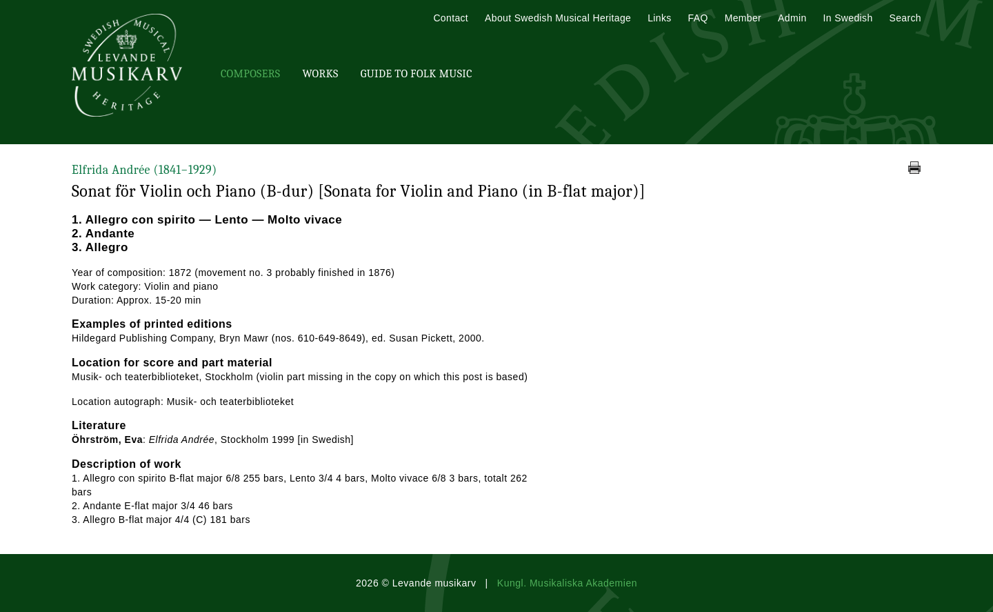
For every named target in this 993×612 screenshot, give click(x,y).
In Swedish (848, 17)
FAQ (698, 17)
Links (659, 17)
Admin (792, 17)
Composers (250, 74)
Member (743, 17)
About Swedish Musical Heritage (558, 17)
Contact (450, 17)
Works (320, 74)
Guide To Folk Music (416, 74)
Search (905, 17)
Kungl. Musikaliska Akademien (567, 583)
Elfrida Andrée (144, 170)
